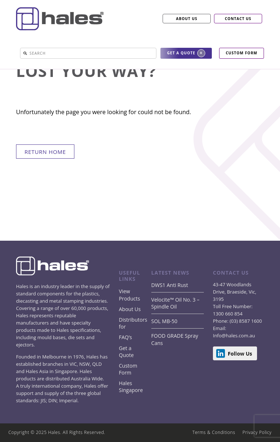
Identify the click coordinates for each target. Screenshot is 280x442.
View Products (129, 295)
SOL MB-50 (164, 321)
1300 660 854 (227, 313)
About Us (130, 309)
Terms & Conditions (213, 432)
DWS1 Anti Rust (169, 285)
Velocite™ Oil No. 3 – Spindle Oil (175, 303)
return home (45, 151)
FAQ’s (125, 337)
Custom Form (128, 369)
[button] (25, 53)
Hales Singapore (131, 386)
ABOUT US (186, 18)
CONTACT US (238, 18)
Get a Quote (126, 351)
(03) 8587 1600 (245, 321)
